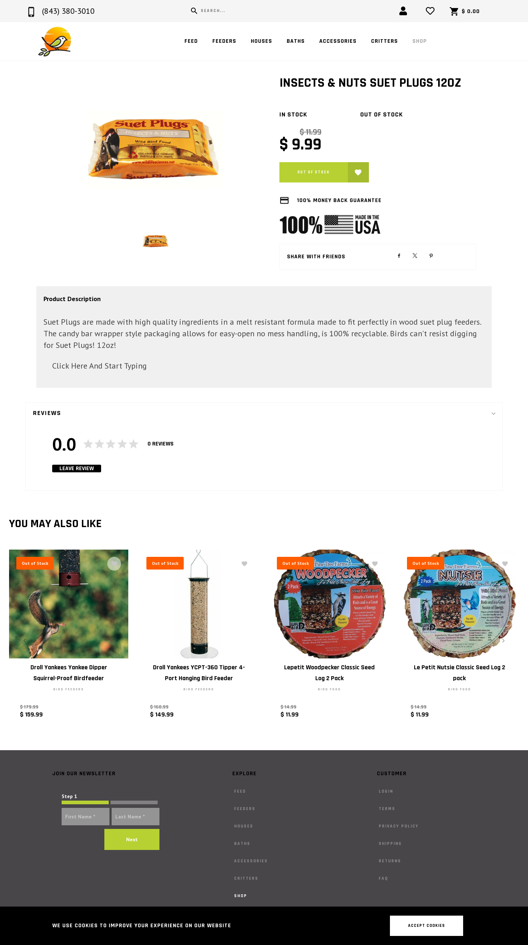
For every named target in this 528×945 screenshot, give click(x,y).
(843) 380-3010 (68, 11)
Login (386, 791)
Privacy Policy (399, 826)
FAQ (383, 878)
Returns (390, 861)
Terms (387, 809)
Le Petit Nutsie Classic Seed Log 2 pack (459, 672)
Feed (191, 41)
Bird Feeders (68, 689)
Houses (261, 41)
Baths (296, 41)
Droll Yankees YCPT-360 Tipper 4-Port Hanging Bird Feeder (199, 672)
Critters (384, 41)
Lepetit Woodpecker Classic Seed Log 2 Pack (329, 672)
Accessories (338, 41)
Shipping (390, 843)
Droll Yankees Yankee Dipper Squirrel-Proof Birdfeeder (68, 672)
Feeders (224, 41)
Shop (419, 41)
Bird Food (329, 689)
